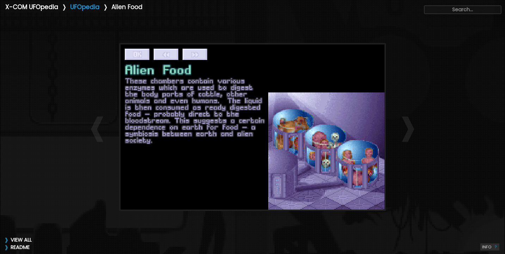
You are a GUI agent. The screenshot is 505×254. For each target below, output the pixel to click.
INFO (490, 247)
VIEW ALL (21, 239)
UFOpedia (84, 7)
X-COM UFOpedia (32, 7)
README (20, 247)
